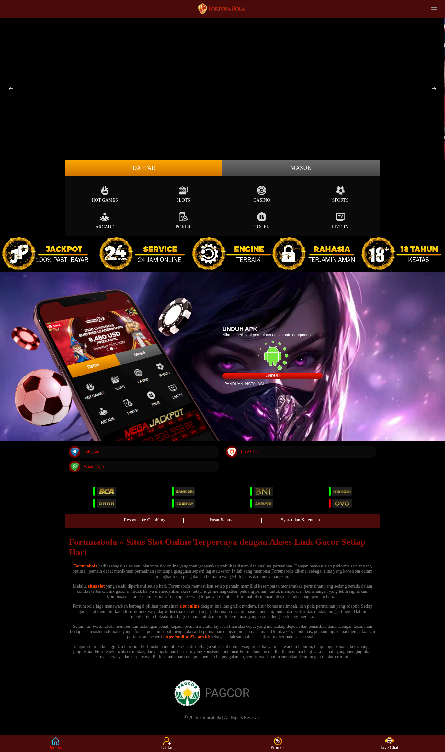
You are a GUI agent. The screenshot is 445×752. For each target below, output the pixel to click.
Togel (261, 220)
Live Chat (242, 452)
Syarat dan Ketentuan (300, 520)
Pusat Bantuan (223, 520)
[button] (10, 88)
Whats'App (86, 466)
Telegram (85, 452)
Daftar (143, 168)
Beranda (55, 743)
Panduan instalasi (244, 384)
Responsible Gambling (144, 520)
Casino (261, 194)
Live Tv (340, 220)
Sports (340, 194)
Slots (183, 194)
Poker (183, 220)
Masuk (301, 168)
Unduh (273, 376)
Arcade (104, 220)
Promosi (278, 743)
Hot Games (105, 194)
